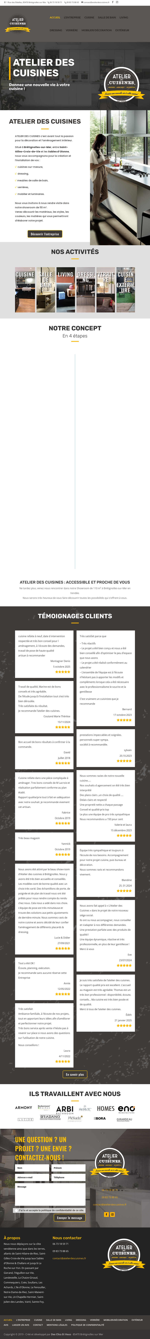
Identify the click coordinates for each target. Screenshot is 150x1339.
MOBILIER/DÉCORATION (97, 30)
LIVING (124, 17)
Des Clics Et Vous (61, 1334)
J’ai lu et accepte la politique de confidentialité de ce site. (49, 1210)
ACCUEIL (55, 17)
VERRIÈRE (72, 30)
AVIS (6, 1324)
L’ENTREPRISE (72, 17)
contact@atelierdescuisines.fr (110, 1204)
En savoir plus (75, 1074)
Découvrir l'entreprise (45, 234)
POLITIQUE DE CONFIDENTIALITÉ (87, 1324)
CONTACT (38, 1324)
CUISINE (89, 17)
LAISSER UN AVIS (20, 1324)
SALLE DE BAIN (107, 17)
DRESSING (56, 30)
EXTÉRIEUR (122, 30)
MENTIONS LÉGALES (57, 1324)
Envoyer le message (69, 1217)
